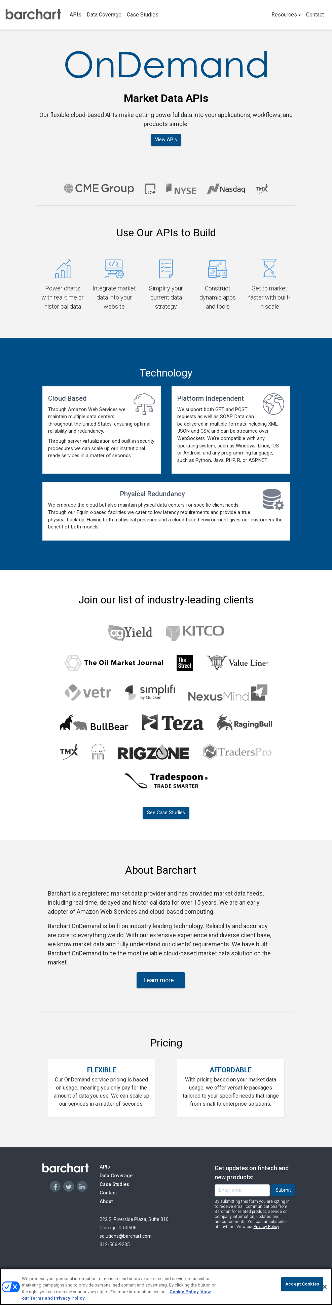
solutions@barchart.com (126, 1236)
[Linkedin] (82, 1186)
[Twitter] (68, 1186)
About (112, 1201)
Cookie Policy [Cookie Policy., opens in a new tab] (184, 1291)
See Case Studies (166, 813)
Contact (315, 14)
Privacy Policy (266, 1226)
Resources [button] (286, 14)
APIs (75, 14)
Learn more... (161, 980)
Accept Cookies (302, 1284)
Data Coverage (104, 14)
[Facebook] (55, 1186)
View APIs (166, 140)
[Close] (324, 1286)
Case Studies (142, 14)
